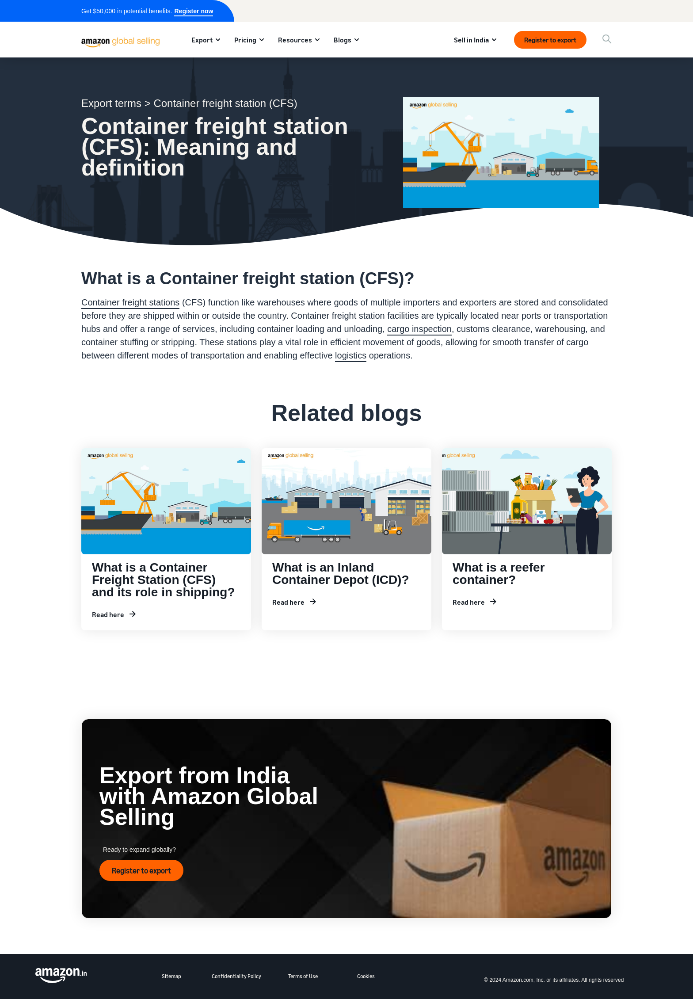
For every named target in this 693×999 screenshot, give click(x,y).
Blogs (342, 39)
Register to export (550, 39)
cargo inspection (419, 329)
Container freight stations (130, 302)
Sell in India (471, 39)
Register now (193, 11)
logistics (350, 355)
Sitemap (171, 976)
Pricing (245, 39)
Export (202, 39)
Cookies (366, 976)
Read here (108, 614)
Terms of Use (303, 976)
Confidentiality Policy (236, 976)
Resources (295, 39)
